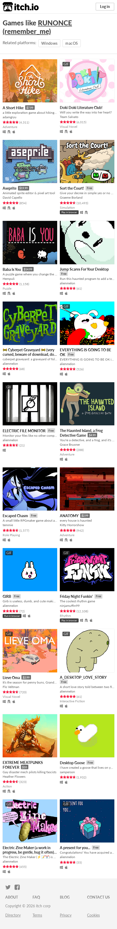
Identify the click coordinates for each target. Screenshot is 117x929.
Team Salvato (69, 117)
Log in (105, 6)
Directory (13, 915)
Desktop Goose (72, 762)
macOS (71, 43)
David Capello (12, 197)
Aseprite (9, 188)
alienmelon (67, 283)
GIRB (7, 596)
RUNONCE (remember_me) (37, 27)
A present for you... (75, 847)
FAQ (36, 897)
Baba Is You (12, 269)
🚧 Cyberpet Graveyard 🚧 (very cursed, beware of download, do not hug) (28, 354)
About (11, 897)
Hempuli (9, 279)
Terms (37, 915)
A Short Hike (13, 108)
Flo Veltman (11, 687)
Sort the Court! (72, 188)
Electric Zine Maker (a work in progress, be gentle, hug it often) (28, 849)
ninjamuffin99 (70, 606)
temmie (8, 525)
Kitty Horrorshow (72, 525)
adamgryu (9, 117)
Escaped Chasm (15, 515)
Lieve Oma (11, 677)
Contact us (98, 897)
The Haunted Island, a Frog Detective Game (81, 433)
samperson (67, 772)
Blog (65, 897)
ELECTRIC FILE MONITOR (24, 431)
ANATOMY (69, 515)
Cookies (93, 915)
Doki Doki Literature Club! (81, 107)
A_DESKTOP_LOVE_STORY (83, 677)
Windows (49, 43)
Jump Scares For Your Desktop (84, 269)
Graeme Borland (71, 197)
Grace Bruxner (70, 445)
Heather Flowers (14, 776)
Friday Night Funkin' (76, 596)
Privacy (65, 915)
